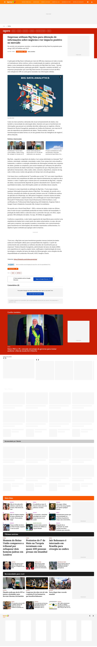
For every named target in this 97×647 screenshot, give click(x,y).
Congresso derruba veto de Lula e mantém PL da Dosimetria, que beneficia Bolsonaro (37, 594)
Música (34, 502)
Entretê (35, 512)
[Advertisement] (83, 566)
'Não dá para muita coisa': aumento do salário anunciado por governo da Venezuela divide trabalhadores (40, 565)
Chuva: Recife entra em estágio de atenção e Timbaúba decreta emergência (64, 565)
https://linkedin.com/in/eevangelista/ (25, 259)
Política (5, 590)
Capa (4, 26)
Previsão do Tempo (62, 562)
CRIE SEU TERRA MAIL (26, 2)
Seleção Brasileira (37, 523)
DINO (13, 273)
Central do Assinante (78, 2)
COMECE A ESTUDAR (45, 2)
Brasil (9, 346)
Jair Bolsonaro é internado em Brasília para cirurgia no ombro (59, 544)
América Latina (38, 562)
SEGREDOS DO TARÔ (66, 2)
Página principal (11, 2)
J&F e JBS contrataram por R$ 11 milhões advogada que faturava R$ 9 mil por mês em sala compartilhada (64, 605)
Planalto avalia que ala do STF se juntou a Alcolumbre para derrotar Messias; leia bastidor (14, 594)
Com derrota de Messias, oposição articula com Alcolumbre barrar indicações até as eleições (41, 605)
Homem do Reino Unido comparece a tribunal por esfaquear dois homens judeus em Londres (13, 547)
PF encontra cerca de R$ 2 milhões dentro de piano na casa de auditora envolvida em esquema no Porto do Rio (18, 605)
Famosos (12, 502)
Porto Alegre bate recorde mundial (58, 593)
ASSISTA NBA (36, 2)
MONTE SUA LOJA (56, 2)
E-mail (87, 2)
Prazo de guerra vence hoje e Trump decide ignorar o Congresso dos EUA (18, 565)
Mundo (4, 538)
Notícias (9, 26)
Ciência (57, 512)
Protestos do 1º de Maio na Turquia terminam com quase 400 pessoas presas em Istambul (36, 546)
